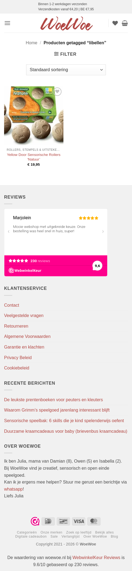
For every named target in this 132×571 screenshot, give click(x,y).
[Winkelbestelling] (66, 69)
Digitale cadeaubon (31, 536)
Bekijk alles (104, 532)
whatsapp (13, 489)
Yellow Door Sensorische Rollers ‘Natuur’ (33, 157)
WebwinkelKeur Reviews (96, 557)
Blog (114, 536)
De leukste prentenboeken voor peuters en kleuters (53, 399)
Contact (11, 305)
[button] (7, 23)
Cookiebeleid (16, 368)
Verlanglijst (71, 536)
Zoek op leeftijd (78, 532)
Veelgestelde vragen (24, 315)
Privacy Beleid (18, 357)
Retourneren (16, 326)
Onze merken (51, 532)
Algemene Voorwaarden (27, 336)
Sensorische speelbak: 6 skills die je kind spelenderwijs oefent (64, 420)
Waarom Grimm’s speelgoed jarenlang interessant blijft (57, 410)
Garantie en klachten (24, 347)
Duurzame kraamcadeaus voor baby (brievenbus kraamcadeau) (65, 431)
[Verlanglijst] (115, 23)
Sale (54, 536)
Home (32, 42)
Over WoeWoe (95, 536)
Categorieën (27, 532)
